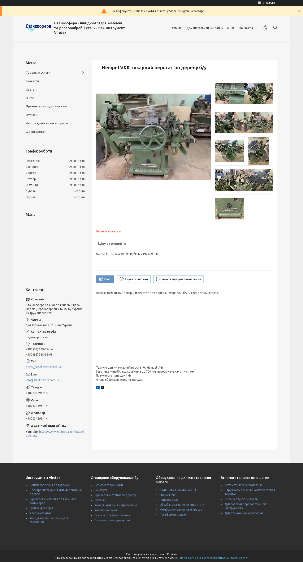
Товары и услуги (38, 72)
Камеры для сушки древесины (116, 505)
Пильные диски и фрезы (241, 499)
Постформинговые (173, 514)
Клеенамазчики (40, 513)
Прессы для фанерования (112, 515)
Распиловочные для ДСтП (178, 489)
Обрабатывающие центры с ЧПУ (182, 504)
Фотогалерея (36, 131)
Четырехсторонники (109, 485)
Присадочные (169, 499)
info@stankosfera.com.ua (42, 380)
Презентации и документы (46, 106)
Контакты (246, 28)
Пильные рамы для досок (112, 520)
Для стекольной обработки (244, 513)
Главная (176, 28)
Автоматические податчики (244, 485)
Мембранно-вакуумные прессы (181, 509)
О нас (230, 28)
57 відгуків (269, 2)
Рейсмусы (101, 490)
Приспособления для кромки (50, 485)
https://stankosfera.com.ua (43, 367)
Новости (32, 81)
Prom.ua (172, 554)
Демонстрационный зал (203, 28)
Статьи (31, 89)
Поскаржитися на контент (196, 558)
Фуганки (100, 500)
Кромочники (168, 494)
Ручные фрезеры (41, 508)
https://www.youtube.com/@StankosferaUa (55, 433)
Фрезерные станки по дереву (115, 495)
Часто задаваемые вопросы (47, 123)
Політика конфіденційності (231, 558)
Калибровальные (106, 510)
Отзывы (32, 115)
